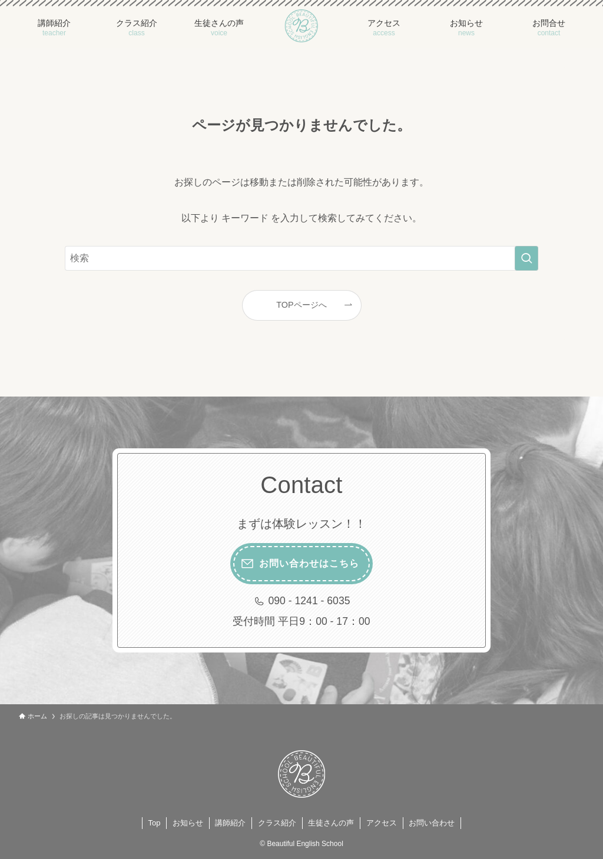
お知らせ (188, 822)
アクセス (381, 822)
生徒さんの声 (331, 822)
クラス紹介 (277, 822)
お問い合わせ (432, 822)
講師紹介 (230, 822)
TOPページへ (301, 304)
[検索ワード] (301, 258)
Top (154, 822)
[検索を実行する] (526, 258)
